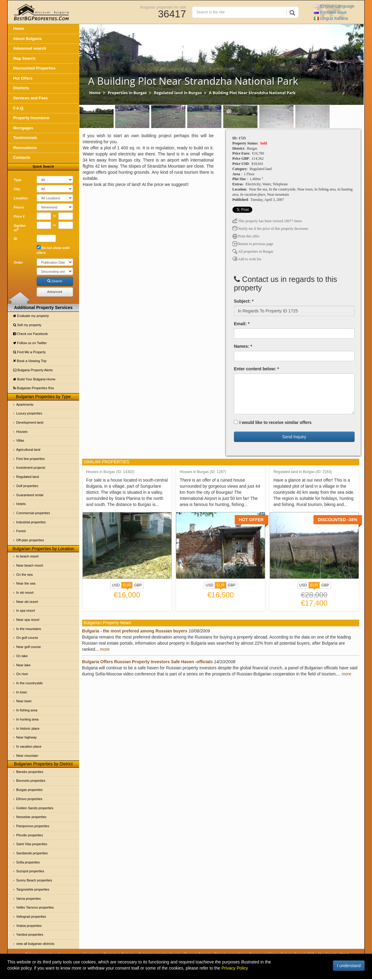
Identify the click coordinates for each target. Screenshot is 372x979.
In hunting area (27, 719)
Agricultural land (28, 449)
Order (18, 262)
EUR (127, 586)
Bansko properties (29, 772)
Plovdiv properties (29, 835)
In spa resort (25, 610)
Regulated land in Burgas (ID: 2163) (302, 472)
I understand (349, 965)
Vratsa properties (29, 925)
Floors (19, 207)
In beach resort (27, 556)
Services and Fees (30, 98)
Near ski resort (27, 601)
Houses (21, 431)
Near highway (26, 737)
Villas (20, 440)
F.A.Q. (18, 108)
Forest (21, 531)
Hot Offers (23, 78)
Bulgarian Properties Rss (33, 388)
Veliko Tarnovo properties (35, 907)
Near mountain (27, 755)
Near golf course (28, 647)
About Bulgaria (27, 38)
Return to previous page (252, 244)
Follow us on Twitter (30, 343)
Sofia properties (28, 862)
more (105, 649)
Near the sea (25, 583)
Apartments (24, 404)
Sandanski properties (32, 853)
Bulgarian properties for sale (163, 7)
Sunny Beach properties (34, 880)
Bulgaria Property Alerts (33, 370)
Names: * (243, 346)
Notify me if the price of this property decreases (270, 228)
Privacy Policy (234, 968)
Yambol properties (29, 934)
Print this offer (246, 236)
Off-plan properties (30, 540)
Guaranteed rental (29, 495)
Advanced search (29, 48)
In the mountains (28, 629)
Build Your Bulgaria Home (34, 379)
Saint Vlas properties (31, 844)
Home (18, 28)
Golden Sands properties (34, 808)
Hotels (21, 504)
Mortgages (23, 128)
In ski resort (25, 592)
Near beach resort (29, 565)
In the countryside (29, 683)
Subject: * (244, 301)
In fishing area (26, 710)
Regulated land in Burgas (178, 92)
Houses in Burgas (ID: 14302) (110, 472)
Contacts (21, 157)
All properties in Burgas (252, 251)
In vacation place (29, 746)
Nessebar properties (31, 817)
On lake (22, 656)
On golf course (27, 637)
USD (116, 585)
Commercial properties (33, 513)
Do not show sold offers (53, 250)
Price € (19, 216)
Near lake (23, 665)
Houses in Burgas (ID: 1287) (203, 472)
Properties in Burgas (127, 92)
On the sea (24, 574)
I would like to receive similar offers (273, 422)
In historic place (27, 728)
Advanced (54, 292)
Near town (23, 701)
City (17, 189)
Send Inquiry (294, 436)
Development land (29, 422)
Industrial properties (31, 522)
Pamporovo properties (32, 826)
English (334, 6)
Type (17, 180)
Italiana (331, 18)
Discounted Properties (34, 68)
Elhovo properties (29, 799)
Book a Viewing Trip (29, 361)
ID (15, 238)
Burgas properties (29, 790)
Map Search (24, 58)
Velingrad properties (31, 916)
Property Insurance (31, 118)
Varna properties (28, 898)
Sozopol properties (30, 871)
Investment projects (30, 467)
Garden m (20, 228)
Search (54, 281)
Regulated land (27, 477)
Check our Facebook (30, 334)
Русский (330, 12)
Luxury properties (29, 413)
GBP (138, 585)
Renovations (25, 147)
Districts (21, 88)
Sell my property (27, 325)
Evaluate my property (31, 316)
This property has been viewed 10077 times (267, 221)
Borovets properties (30, 780)
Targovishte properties (32, 889)
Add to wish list (246, 259)
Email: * (242, 323)
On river (22, 674)
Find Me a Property (29, 352)
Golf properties (27, 486)
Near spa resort (27, 619)
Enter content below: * (256, 368)
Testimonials (25, 137)
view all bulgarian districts (35, 943)
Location (21, 198)
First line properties (30, 459)
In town (21, 692)
